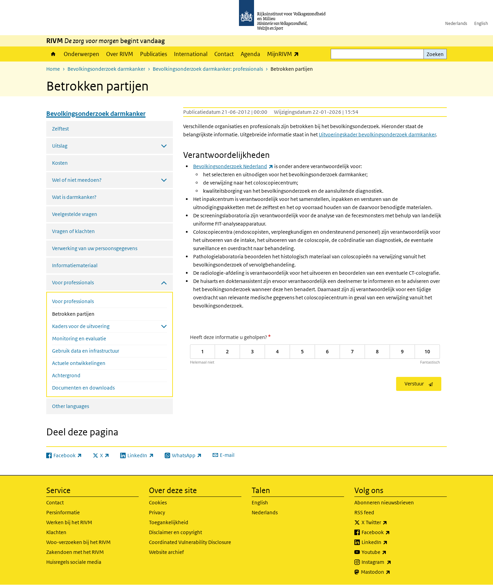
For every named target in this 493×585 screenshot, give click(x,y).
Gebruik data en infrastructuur (85, 351)
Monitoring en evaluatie (79, 338)
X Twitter (389, 522)
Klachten (56, 532)
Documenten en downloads (83, 387)
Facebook (391, 532)
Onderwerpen (81, 54)
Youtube (389, 552)
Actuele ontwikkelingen (78, 363)
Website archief (166, 552)
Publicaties (153, 54)
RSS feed (364, 512)
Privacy (157, 512)
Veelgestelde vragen (74, 214)
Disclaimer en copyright (175, 532)
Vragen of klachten (73, 231)
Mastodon (390, 572)
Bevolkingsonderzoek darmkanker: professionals (208, 69)
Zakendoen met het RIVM (75, 552)
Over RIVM (119, 54)
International (190, 54)
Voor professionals (73, 301)
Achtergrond (66, 375)
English (481, 23)
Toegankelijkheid (168, 522)
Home (53, 54)
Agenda (250, 54)
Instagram (391, 562)
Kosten (60, 163)
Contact (224, 54)
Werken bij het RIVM (69, 522)
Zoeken (435, 54)
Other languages (70, 406)
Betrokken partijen (91, 313)
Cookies (158, 502)
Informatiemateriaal (75, 265)
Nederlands (456, 23)
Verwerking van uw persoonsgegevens (94, 248)
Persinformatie (63, 512)
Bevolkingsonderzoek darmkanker (106, 69)
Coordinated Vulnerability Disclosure (190, 542)
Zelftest (60, 128)
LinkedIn (390, 542)
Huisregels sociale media (73, 562)
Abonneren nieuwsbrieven (384, 502)
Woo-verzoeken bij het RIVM (78, 542)
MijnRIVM (284, 54)
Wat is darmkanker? (74, 197)
